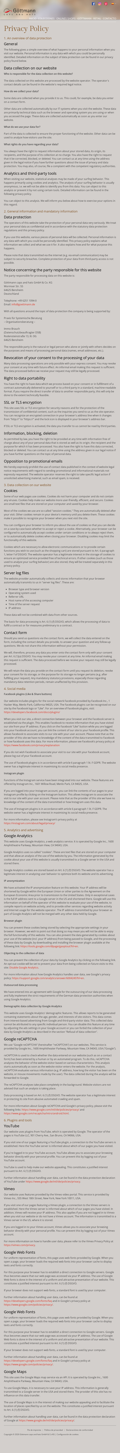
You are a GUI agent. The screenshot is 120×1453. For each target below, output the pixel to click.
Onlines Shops (65, 18)
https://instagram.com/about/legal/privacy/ (29, 823)
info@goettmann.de (23, 304)
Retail (97, 18)
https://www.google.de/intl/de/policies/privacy (53, 1181)
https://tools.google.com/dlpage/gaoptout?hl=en (49, 946)
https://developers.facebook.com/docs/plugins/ (32, 712)
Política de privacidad (53, 1430)
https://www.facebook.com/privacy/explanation (32, 745)
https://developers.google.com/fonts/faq (28, 1301)
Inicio (32, 18)
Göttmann (84, 18)
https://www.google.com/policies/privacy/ (28, 1304)
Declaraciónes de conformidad (79, 1430)
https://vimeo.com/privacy (19, 1245)
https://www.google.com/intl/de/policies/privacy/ (50, 1109)
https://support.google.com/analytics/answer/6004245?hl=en (48, 978)
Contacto (109, 18)
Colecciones (46, 18)
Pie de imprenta (34, 1430)
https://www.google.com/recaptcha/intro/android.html (36, 1113)
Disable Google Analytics (23, 967)
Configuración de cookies (68, 1434)
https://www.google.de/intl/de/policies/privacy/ (46, 1420)
